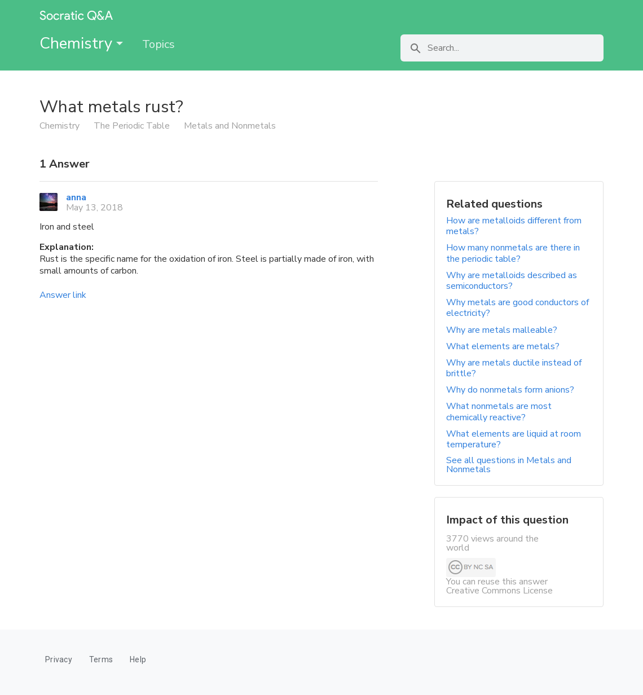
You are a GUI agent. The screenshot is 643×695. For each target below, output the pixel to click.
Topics (158, 44)
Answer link (62, 295)
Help (138, 659)
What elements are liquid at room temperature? (513, 439)
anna (76, 197)
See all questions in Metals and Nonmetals (508, 465)
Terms (101, 659)
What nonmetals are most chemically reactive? (499, 411)
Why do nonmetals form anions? (510, 390)
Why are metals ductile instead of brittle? (514, 368)
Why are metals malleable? (501, 330)
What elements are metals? (503, 346)
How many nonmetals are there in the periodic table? (513, 253)
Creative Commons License (499, 590)
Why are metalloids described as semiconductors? (511, 280)
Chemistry (81, 43)
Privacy (58, 659)
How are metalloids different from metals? (514, 225)
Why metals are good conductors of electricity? (517, 307)
